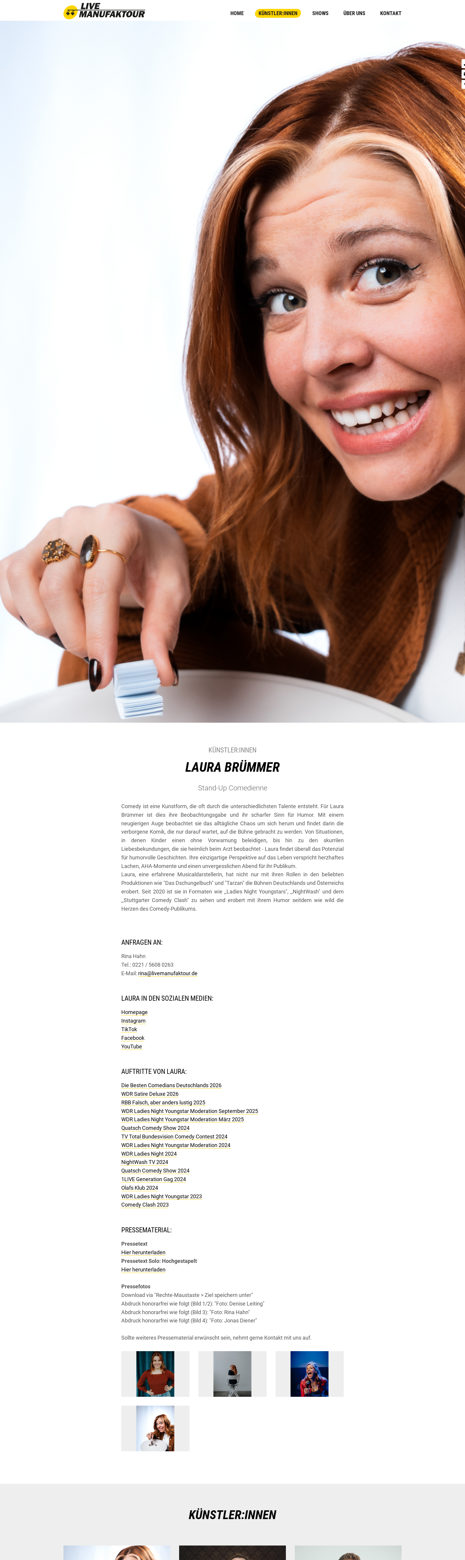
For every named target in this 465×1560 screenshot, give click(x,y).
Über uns (354, 13)
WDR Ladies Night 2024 (149, 1154)
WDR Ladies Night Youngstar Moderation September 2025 (189, 1111)
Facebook (132, 1038)
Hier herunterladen (143, 1252)
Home (237, 13)
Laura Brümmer (232, 767)
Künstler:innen (278, 13)
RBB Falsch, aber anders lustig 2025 (163, 1102)
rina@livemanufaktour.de (168, 973)
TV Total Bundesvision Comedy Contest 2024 (174, 1136)
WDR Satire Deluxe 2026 (150, 1094)
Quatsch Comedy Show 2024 (155, 1128)
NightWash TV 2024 (144, 1162)
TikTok (129, 1029)
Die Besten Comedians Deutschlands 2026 (171, 1085)
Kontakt (391, 13)
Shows (320, 13)
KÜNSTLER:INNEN (232, 1515)
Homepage (134, 1012)
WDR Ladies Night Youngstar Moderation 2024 (175, 1145)
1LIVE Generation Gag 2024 (153, 1179)
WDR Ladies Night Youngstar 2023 (161, 1196)
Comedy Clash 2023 (145, 1205)
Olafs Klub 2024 (139, 1188)
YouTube (131, 1046)
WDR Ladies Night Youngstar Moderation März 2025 (182, 1119)
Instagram (133, 1021)
